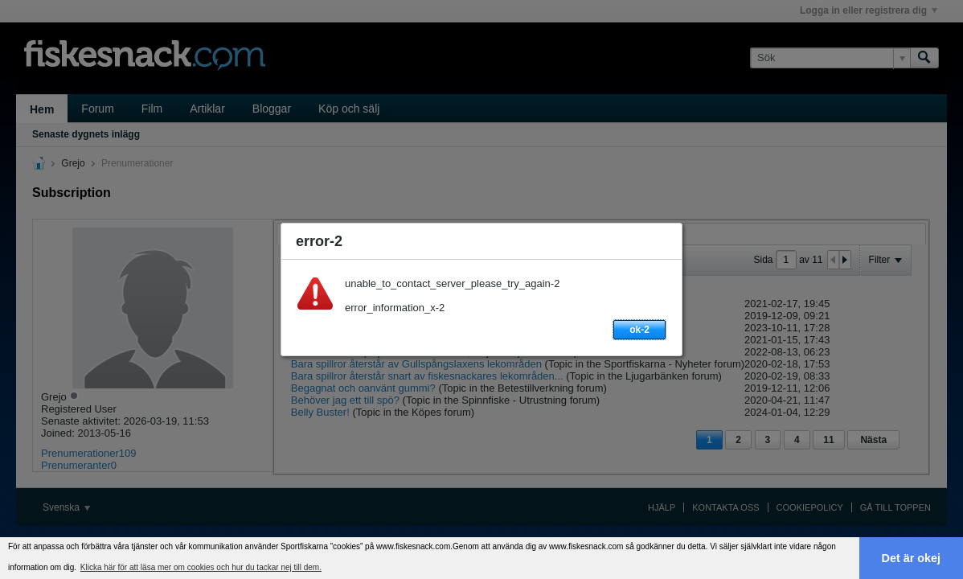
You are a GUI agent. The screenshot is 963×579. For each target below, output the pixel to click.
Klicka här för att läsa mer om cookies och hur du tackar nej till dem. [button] (201, 567)
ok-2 (639, 329)
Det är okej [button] (911, 558)
